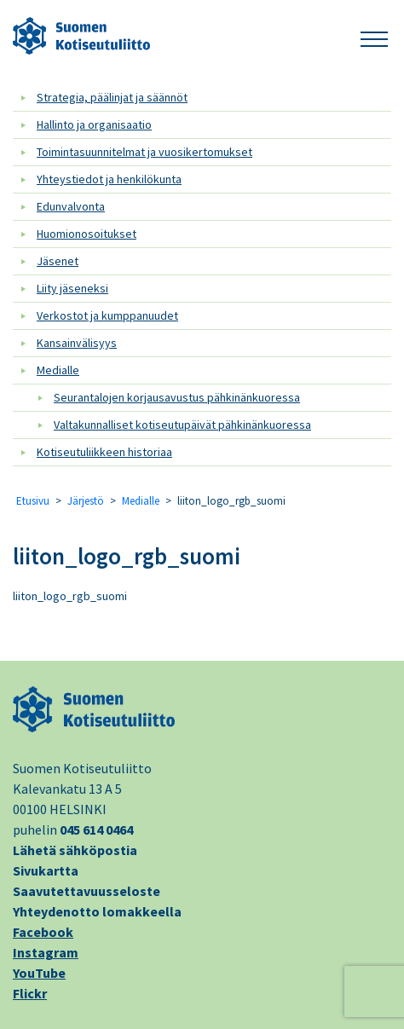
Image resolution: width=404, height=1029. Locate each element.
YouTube (39, 972)
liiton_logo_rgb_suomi (126, 555)
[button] (374, 36)
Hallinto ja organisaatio (94, 124)
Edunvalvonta (71, 206)
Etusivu (32, 501)
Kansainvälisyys (77, 342)
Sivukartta (45, 870)
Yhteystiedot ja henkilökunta (109, 179)
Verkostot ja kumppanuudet (107, 315)
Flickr (30, 993)
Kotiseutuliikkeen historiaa (104, 452)
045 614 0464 (96, 829)
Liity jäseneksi (72, 288)
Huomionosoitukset (86, 233)
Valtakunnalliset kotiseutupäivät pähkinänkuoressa (182, 424)
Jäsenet (57, 261)
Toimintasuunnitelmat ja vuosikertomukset (144, 151)
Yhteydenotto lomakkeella (97, 911)
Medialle (58, 370)
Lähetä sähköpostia (75, 849)
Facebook (43, 931)
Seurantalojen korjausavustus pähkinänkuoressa (177, 397)
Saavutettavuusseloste (86, 890)
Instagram (45, 952)
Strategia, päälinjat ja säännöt (112, 97)
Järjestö (85, 501)
